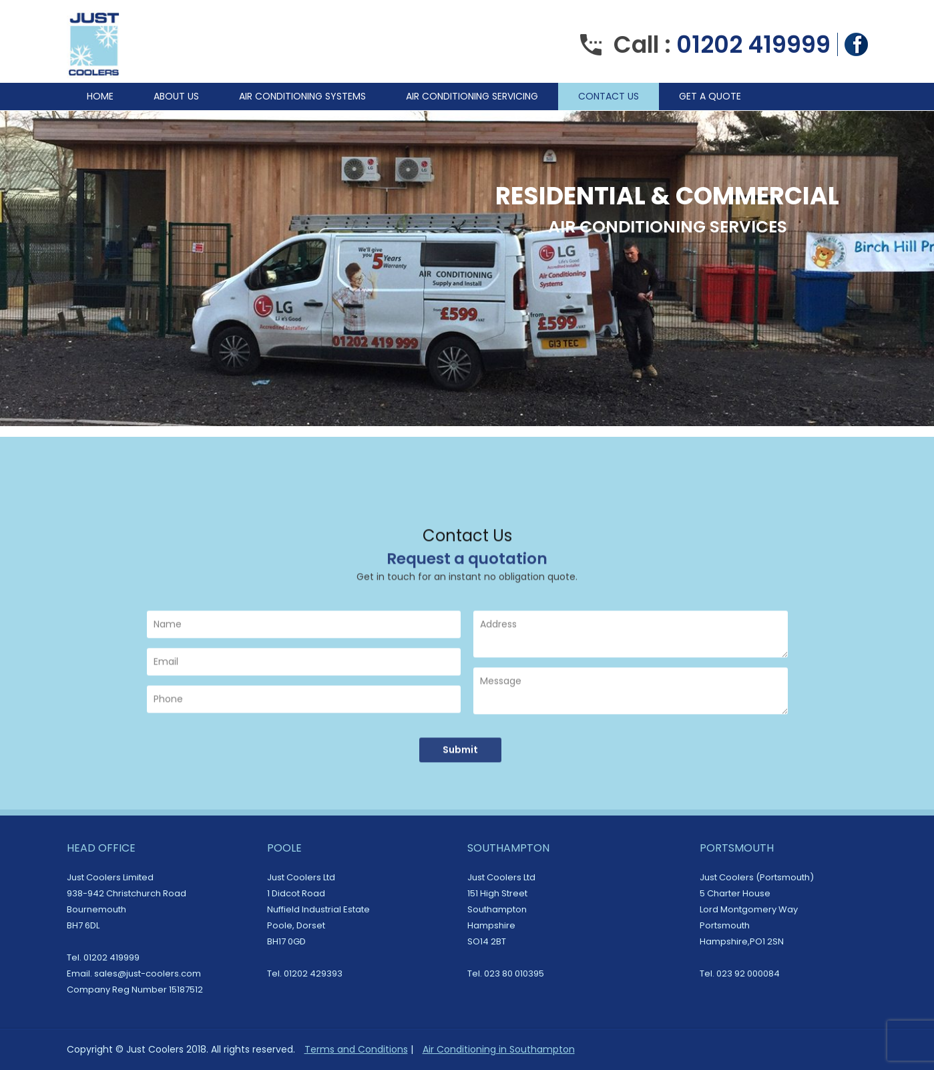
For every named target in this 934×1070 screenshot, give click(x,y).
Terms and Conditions (356, 1049)
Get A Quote (710, 96)
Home (100, 96)
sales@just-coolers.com (147, 973)
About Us (176, 96)
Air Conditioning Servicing (472, 96)
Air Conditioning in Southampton (499, 1049)
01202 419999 (753, 44)
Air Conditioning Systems (302, 96)
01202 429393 (313, 973)
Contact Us (608, 96)
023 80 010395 (514, 973)
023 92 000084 (748, 973)
